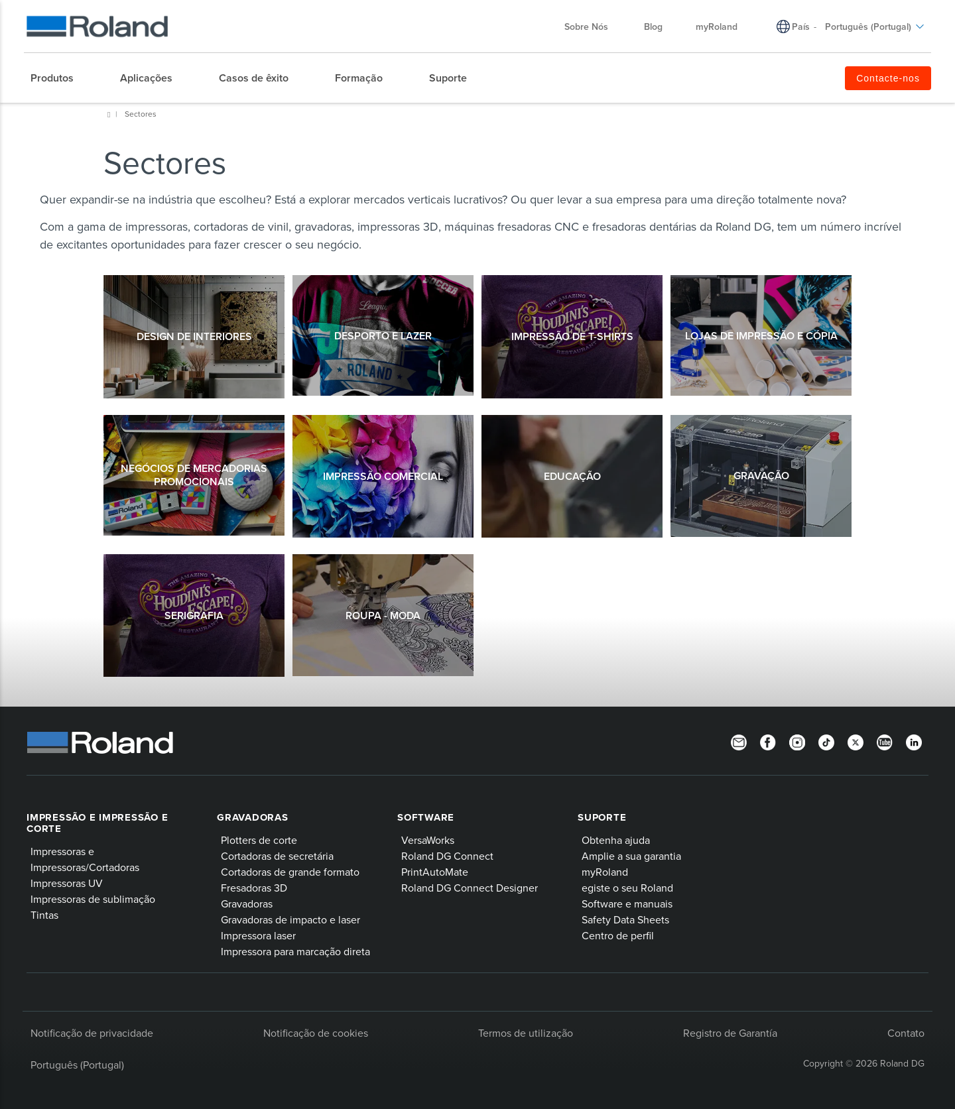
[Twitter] (855, 741)
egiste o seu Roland (627, 887)
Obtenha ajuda (616, 840)
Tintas (44, 914)
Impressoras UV (67, 883)
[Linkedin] (914, 741)
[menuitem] (59, 78)
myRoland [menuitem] (716, 26)
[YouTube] (885, 741)
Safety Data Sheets (625, 919)
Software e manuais (627, 903)
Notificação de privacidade (92, 1032)
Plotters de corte (259, 840)
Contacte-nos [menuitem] (888, 78)
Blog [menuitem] (653, 26)
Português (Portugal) (77, 1064)
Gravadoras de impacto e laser (290, 919)
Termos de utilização (525, 1032)
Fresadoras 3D (254, 887)
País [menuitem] (801, 26)
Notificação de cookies (315, 1032)
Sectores (141, 113)
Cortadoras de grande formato (290, 871)
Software (425, 817)
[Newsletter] (739, 741)
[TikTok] (826, 741)
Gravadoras (252, 817)
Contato (905, 1032)
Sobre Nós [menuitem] (592, 26)
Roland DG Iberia (108, 115)
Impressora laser (258, 935)
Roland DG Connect (447, 855)
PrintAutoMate (434, 871)
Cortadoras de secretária (277, 855)
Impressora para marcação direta (295, 951)
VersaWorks (427, 840)
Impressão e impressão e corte (97, 823)
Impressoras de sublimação (93, 899)
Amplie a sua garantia (631, 855)
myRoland (605, 871)
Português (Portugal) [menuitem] (874, 26)
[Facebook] (768, 741)
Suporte (602, 817)
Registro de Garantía (730, 1032)
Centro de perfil (618, 935)
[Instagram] (797, 741)
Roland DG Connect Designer (469, 887)
